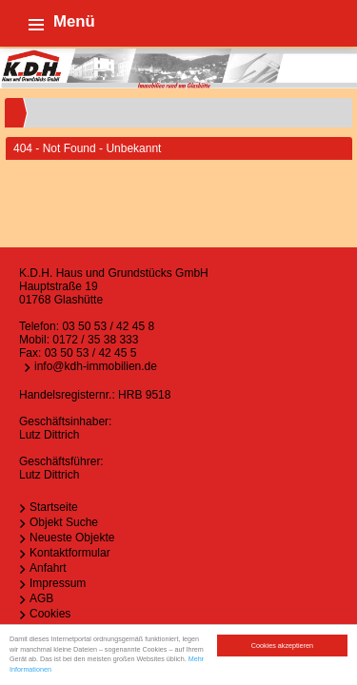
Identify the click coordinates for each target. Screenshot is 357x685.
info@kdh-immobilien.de (95, 366)
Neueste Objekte (72, 537)
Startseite (54, 507)
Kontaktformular (70, 552)
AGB (41, 598)
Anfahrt (48, 568)
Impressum (58, 583)
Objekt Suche (64, 522)
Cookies (50, 613)
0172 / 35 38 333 (95, 339)
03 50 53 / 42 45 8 (108, 326)
